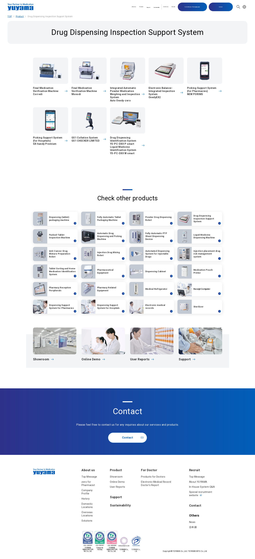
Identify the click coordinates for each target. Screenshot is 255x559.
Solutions (87, 520)
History (86, 498)
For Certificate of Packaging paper (192, 7)
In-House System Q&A (202, 486)
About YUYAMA (198, 481)
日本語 (193, 527)
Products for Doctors (153, 476)
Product (101, 6)
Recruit (170, 6)
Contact (220, 7)
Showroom (116, 476)
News (192, 522)
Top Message (89, 476)
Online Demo (117, 481)
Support (115, 6)
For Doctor (154, 6)
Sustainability (133, 6)
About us (86, 6)
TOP (10, 16)
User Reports (117, 486)
